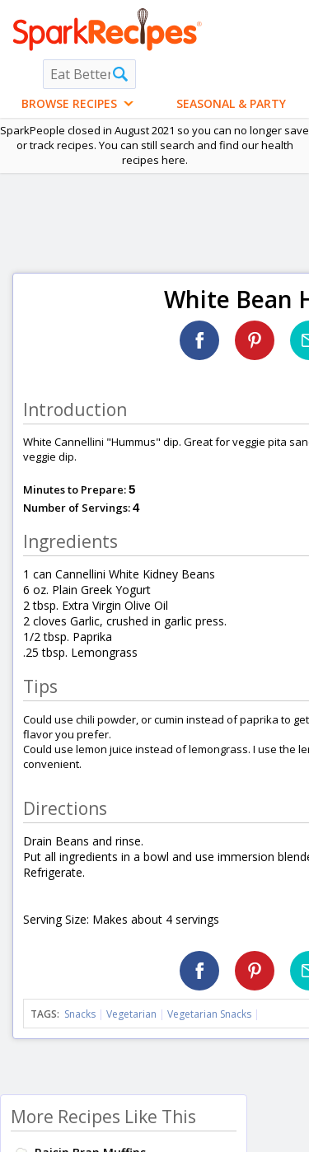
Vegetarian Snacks (209, 1014)
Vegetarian (131, 1014)
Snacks (80, 1014)
